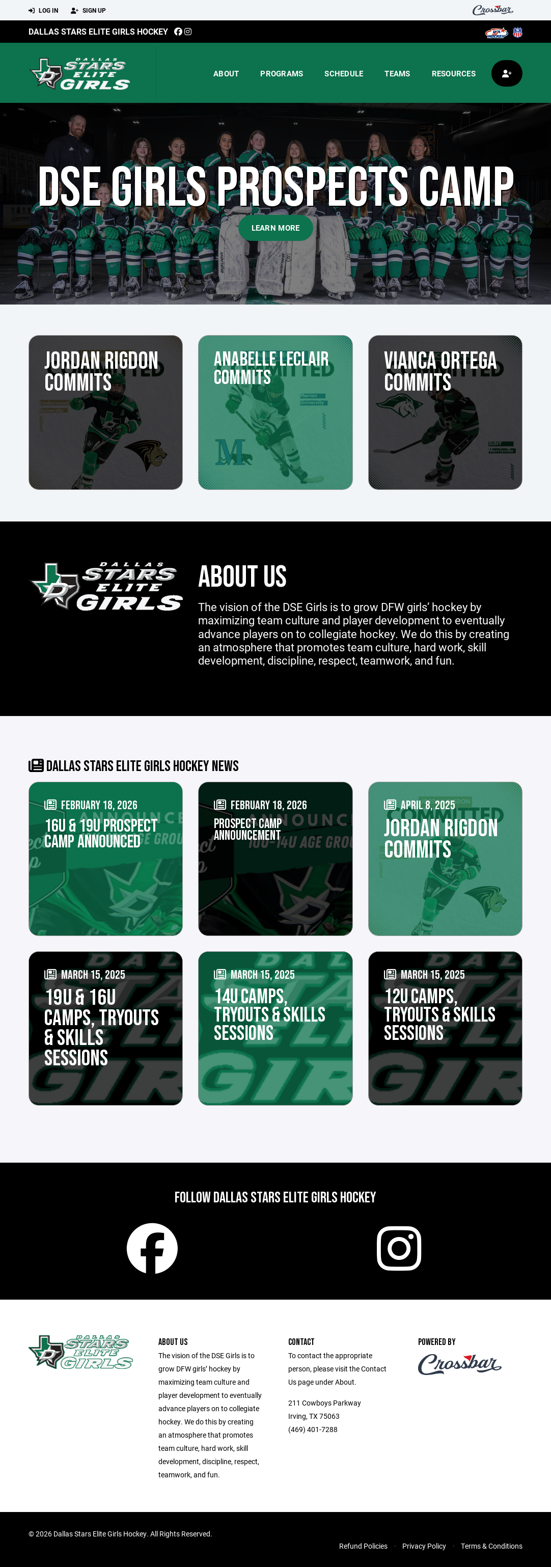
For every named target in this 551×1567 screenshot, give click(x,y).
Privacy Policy (424, 1546)
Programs (281, 73)
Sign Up (88, 10)
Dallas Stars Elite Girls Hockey (98, 31)
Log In (43, 10)
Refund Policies (363, 1546)
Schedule (343, 73)
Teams (397, 73)
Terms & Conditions (491, 1546)
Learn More (276, 228)
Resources (454, 73)
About (226, 73)
